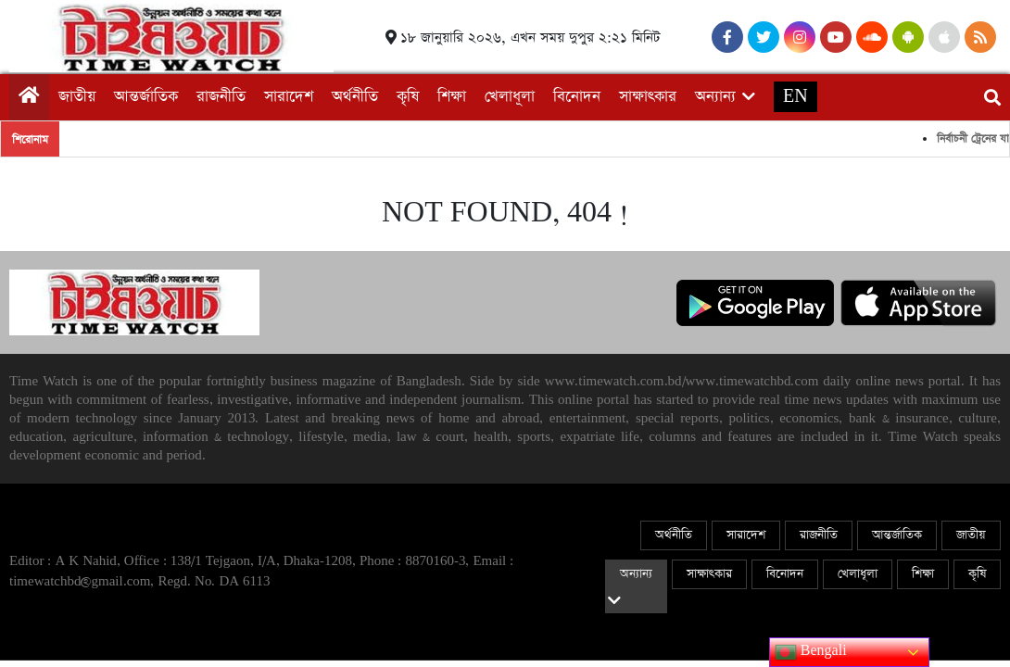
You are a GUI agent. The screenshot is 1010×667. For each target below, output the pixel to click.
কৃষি (408, 96)
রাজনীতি (221, 96)
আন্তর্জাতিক (146, 96)
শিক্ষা (451, 96)
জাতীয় (76, 96)
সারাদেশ (288, 96)
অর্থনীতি (355, 96)
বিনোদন (576, 96)
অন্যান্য (715, 96)
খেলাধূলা (510, 96)
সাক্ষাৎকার (647, 96)
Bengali (811, 652)
